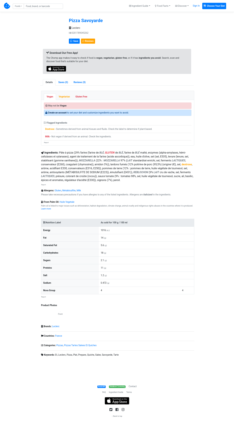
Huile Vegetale (67, 202)
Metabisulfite (69, 190)
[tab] (63, 82)
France (58, 336)
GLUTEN (110, 152)
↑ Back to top (117, 416)
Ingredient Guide (116, 392)
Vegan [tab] (50, 96)
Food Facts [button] (161, 6)
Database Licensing (117, 387)
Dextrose (49, 129)
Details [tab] (49, 82)
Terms (129, 392)
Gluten (58, 190)
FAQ (104, 392)
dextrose (187, 164)
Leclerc (74, 27)
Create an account (57, 112)
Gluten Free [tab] (81, 96)
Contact (133, 386)
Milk (47, 136)
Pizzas (59, 345)
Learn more (46, 209)
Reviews (88, 41)
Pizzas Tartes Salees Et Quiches (80, 345)
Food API (101, 387)
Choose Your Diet (214, 6)
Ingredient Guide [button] (138, 6)
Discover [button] (181, 6)
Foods (17, 6)
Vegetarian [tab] (64, 96)
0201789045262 (79, 33)
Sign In (196, 5)
